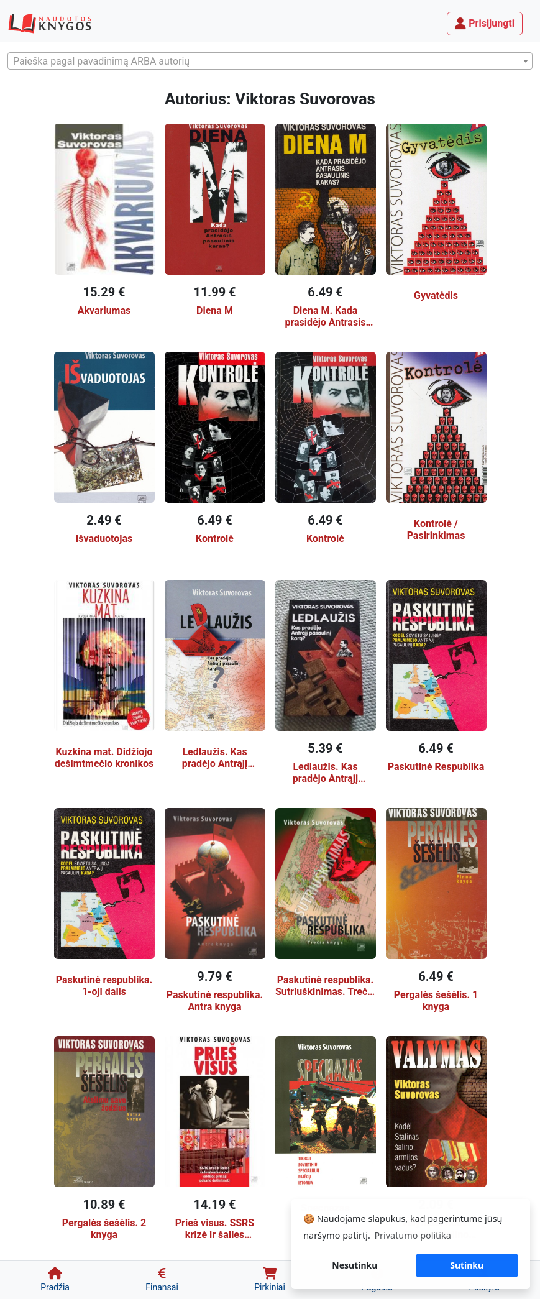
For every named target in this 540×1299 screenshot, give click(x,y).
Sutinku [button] (466, 1265)
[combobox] (270, 61)
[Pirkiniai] (269, 1280)
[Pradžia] (55, 1280)
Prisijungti (485, 23)
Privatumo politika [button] (412, 1235)
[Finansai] (162, 1280)
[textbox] (270, 61)
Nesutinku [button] (354, 1265)
